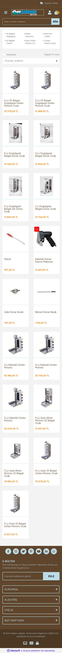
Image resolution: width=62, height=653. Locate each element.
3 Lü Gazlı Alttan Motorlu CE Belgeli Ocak (14, 473)
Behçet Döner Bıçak (46, 312)
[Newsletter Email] (31, 576)
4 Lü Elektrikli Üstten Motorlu (46, 366)
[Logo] (28, 12)
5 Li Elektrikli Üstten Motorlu (14, 366)
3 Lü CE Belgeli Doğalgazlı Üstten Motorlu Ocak (45, 103)
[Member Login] (49, 12)
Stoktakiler (11, 54)
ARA (55, 21)
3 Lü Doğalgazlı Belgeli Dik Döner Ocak (13, 209)
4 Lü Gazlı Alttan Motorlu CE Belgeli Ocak (45, 420)
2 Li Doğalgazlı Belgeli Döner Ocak (45, 207)
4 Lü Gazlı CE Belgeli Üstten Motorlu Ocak (46, 472)
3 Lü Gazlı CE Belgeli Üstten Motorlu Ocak (15, 525)
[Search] (31, 21)
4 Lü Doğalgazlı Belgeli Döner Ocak (14, 154)
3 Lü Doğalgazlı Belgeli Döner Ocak (45, 154)
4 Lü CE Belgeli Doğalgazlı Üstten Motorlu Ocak (13, 103)
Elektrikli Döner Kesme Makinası (44, 260)
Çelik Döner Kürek (13, 312)
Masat (7, 259)
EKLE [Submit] (51, 576)
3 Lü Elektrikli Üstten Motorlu (15, 419)
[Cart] (56, 12)
